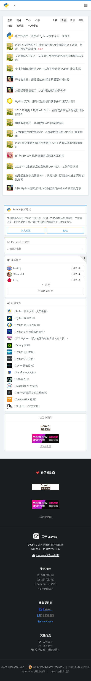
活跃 (9, 20)
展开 (45, 284)
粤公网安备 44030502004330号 (46, 667)
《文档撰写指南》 (45, 579)
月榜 (63, 20)
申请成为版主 (45, 290)
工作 (28, 20)
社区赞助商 (45, 472)
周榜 (72, 20)
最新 (81, 20)
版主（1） (77, 280)
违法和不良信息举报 (79, 667)
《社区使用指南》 (45, 575)
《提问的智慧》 (45, 588)
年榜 (55, 20)
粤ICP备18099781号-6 (12, 667)
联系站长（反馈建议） (45, 649)
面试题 (20, 25)
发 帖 (65, 230)
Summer (29, 671)
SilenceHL (19, 274)
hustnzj (17, 268)
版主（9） (77, 268)
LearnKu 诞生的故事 (47, 555)
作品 (37, 20)
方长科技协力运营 (60, 671)
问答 (9, 25)
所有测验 (45, 645)
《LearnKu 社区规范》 (45, 584)
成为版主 (45, 641)
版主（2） (77, 274)
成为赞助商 (45, 446)
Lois (15, 280)
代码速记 (33, 25)
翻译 (19, 20)
